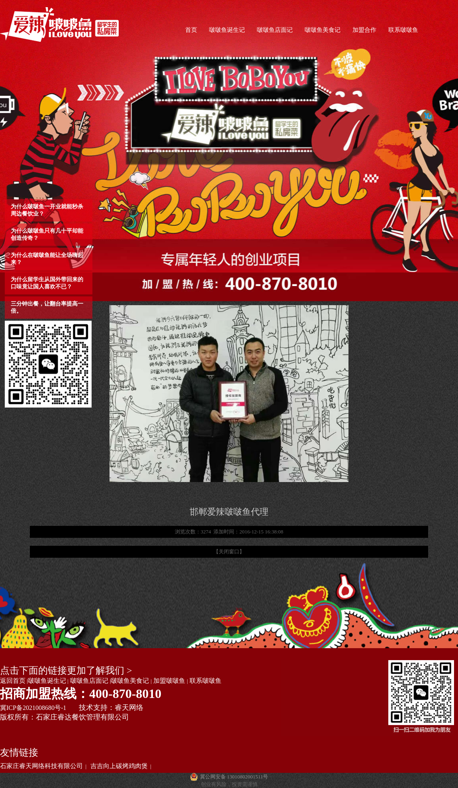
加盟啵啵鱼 (169, 680)
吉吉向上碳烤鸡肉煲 (119, 766)
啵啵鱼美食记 (323, 30)
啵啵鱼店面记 (275, 30)
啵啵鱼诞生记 (227, 30)
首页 (191, 30)
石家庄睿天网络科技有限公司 (41, 766)
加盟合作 (364, 30)
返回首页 (12, 680)
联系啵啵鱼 (403, 30)
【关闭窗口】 (229, 552)
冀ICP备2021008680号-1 (33, 707)
